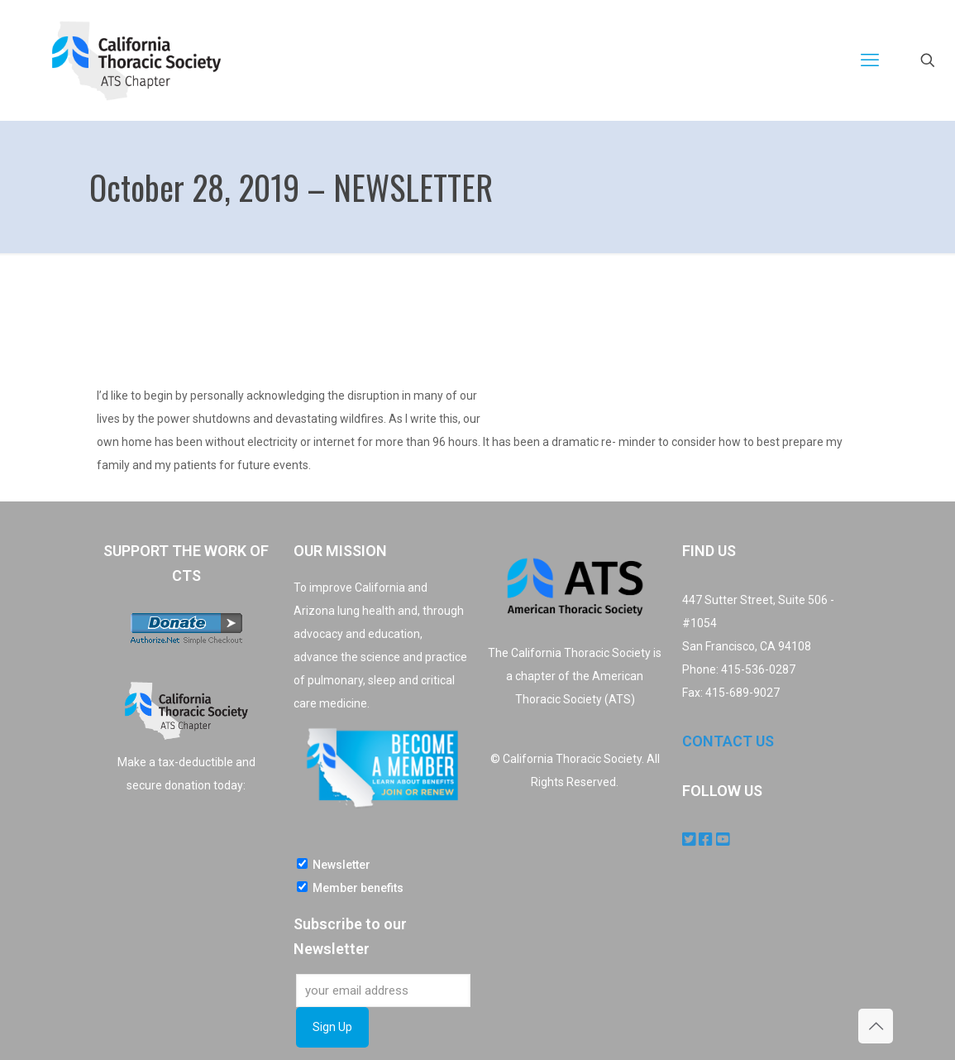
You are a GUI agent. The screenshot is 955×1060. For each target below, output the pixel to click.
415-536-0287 (758, 669)
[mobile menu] (870, 60)
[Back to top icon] (875, 1026)
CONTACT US (728, 741)
